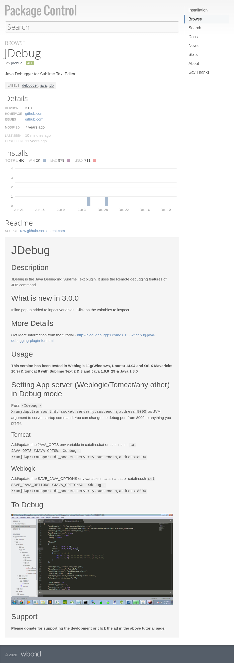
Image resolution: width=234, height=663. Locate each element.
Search (195, 28)
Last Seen (13, 135)
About (194, 63)
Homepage (13, 113)
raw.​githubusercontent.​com (42, 230)
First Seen (13, 141)
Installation (198, 10)
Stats (193, 54)
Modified (12, 127)
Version (11, 108)
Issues (10, 119)
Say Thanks (199, 72)
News (194, 45)
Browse (195, 19)
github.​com (34, 113)
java (43, 85)
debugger (30, 85)
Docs (193, 37)
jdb (51, 85)
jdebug (16, 63)
